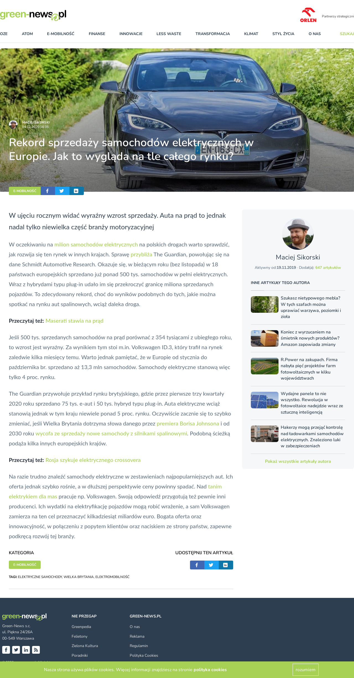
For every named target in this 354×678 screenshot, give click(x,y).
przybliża (141, 254)
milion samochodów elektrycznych (96, 244)
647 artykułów (328, 267)
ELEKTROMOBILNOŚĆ (112, 577)
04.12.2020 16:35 (35, 127)
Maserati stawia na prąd (74, 320)
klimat (251, 33)
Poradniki (80, 655)
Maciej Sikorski (36, 122)
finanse (97, 33)
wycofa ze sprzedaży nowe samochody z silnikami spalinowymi (111, 433)
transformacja (213, 33)
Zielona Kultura (85, 645)
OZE (3, 33)
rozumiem (306, 670)
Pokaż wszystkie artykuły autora (298, 461)
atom (27, 33)
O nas (315, 33)
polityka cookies (210, 670)
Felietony (79, 636)
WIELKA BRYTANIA (79, 577)
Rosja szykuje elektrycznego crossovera (92, 459)
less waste (169, 33)
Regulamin (139, 645)
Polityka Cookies (144, 655)
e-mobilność (60, 33)
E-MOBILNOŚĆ (24, 191)
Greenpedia (81, 626)
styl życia (283, 33)
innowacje (130, 33)
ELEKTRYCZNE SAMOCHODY (40, 577)
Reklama (137, 636)
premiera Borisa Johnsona (188, 423)
